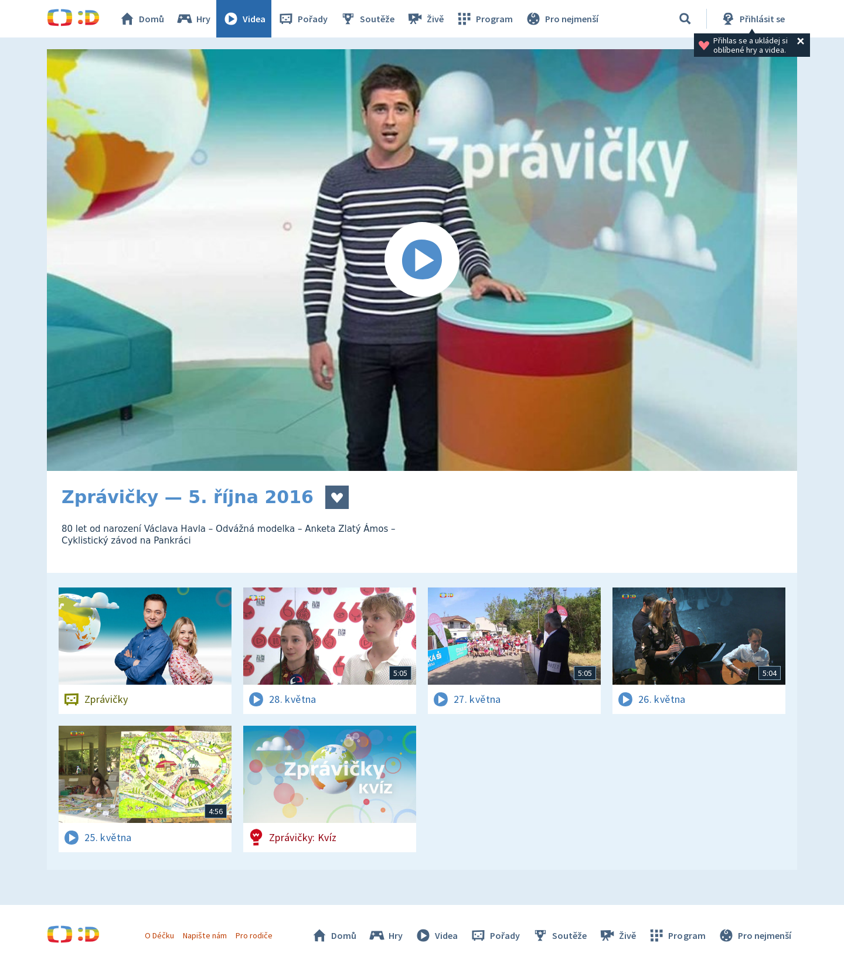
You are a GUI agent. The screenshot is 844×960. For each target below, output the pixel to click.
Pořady (302, 19)
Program (484, 19)
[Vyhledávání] (685, 18)
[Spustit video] (422, 260)
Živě (425, 19)
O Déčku (159, 935)
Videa (244, 19)
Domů (141, 19)
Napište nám (204, 935)
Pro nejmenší (561, 19)
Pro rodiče (254, 935)
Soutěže (366, 19)
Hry (193, 19)
